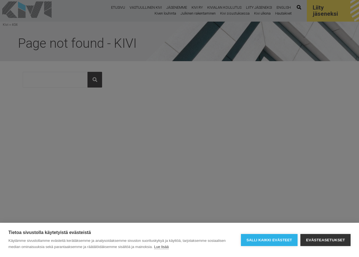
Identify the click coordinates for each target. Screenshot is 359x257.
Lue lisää (161, 247)
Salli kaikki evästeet (269, 240)
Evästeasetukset (325, 240)
